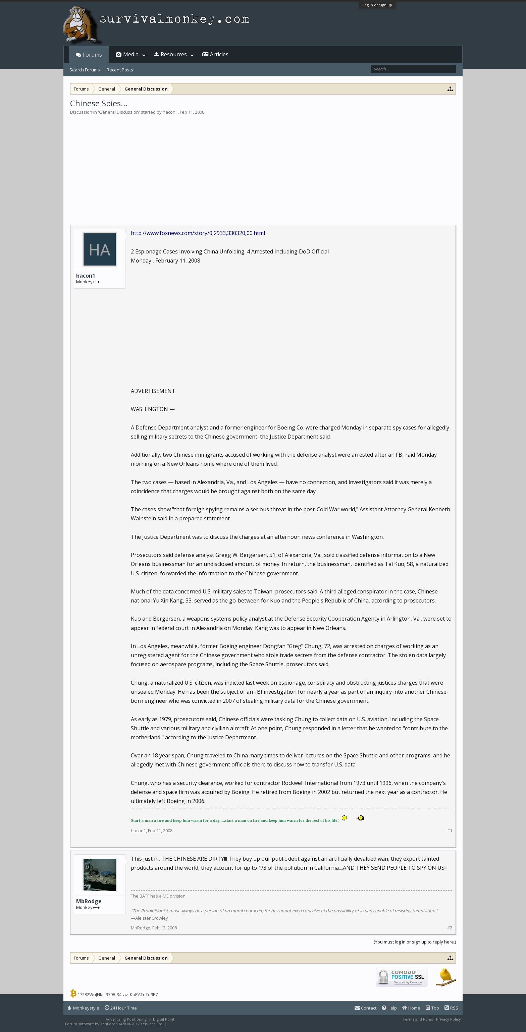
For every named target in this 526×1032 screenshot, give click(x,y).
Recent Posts (120, 70)
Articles (219, 54)
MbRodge (89, 901)
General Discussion (119, 112)
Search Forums (84, 70)
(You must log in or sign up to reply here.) (415, 942)
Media (131, 54)
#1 (449, 831)
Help (389, 1008)
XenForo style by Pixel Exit (191, 1023)
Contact (365, 1008)
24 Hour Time (121, 1008)
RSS (451, 1008)
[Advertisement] (263, 166)
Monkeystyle (83, 1008)
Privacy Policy (448, 1019)
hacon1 (170, 112)
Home (411, 1008)
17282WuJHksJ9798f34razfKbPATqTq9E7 (117, 994)
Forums (92, 54)
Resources (174, 54)
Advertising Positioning (126, 1019)
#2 (449, 928)
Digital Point (163, 1019)
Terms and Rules (418, 1019)
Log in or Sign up (377, 4)
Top (432, 1008)
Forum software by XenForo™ (114, 1023)
